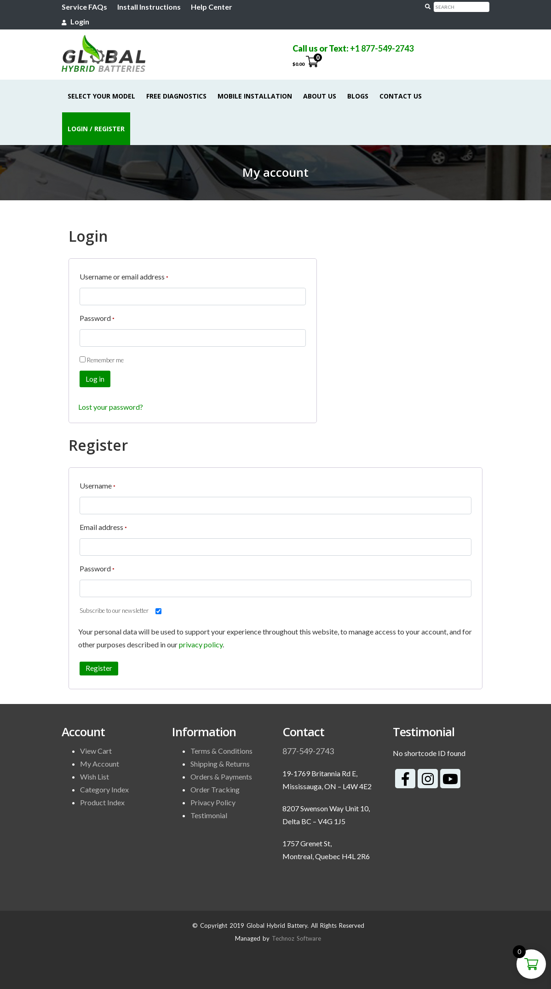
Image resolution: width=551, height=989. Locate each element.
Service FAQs (84, 6)
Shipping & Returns (220, 763)
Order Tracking (215, 789)
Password (97, 316)
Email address (103, 525)
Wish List (94, 776)
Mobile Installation (255, 96)
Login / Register (96, 128)
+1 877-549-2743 (381, 48)
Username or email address (124, 275)
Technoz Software (296, 938)
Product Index (102, 802)
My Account (99, 763)
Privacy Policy (212, 802)
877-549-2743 (308, 751)
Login (75, 21)
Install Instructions (149, 6)
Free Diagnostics (176, 96)
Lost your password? (110, 406)
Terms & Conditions (221, 750)
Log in (95, 379)
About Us (319, 96)
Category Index (104, 789)
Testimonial (208, 815)
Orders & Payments (221, 776)
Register (99, 668)
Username (97, 484)
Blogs (357, 96)
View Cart (96, 750)
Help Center (211, 6)
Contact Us (400, 96)
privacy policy (201, 644)
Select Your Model (101, 96)
